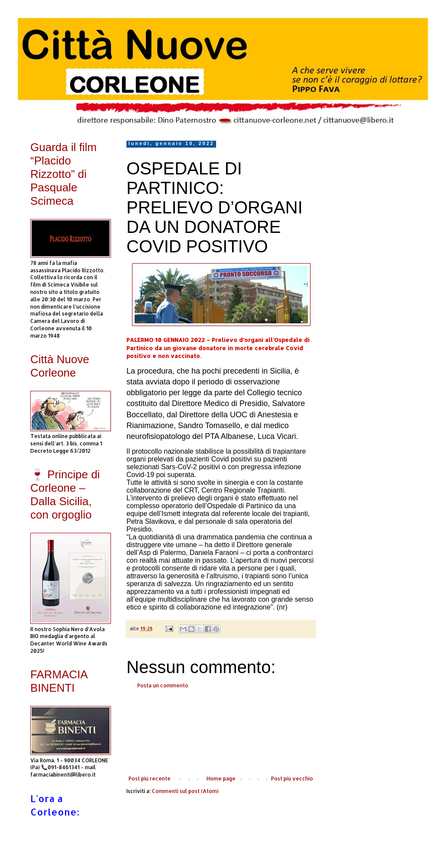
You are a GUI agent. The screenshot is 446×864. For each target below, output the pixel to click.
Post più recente (150, 778)
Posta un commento (162, 685)
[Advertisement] (221, 732)
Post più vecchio (292, 778)
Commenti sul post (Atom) (185, 791)
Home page (221, 778)
